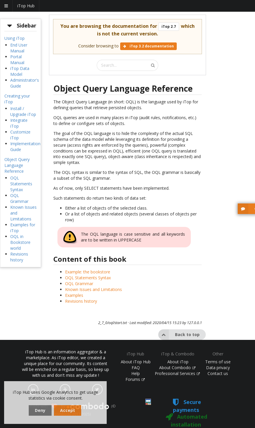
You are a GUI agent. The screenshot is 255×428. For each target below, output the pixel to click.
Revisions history (19, 257)
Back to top (179, 334)
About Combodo (177, 367)
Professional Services (177, 373)
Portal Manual (17, 59)
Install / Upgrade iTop (23, 111)
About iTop (177, 361)
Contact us (218, 373)
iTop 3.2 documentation (148, 46)
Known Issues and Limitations (93, 289)
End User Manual (18, 48)
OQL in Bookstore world (20, 242)
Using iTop (14, 38)
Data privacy (218, 367)
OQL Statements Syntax (21, 183)
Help (135, 373)
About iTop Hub (136, 361)
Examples (74, 295)
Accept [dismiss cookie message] (67, 410)
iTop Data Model (19, 71)
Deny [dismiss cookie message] (40, 410)
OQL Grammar (19, 198)
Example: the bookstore (87, 272)
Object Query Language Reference (17, 165)
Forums (135, 379)
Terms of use (218, 361)
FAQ (136, 367)
